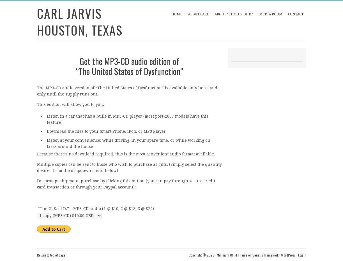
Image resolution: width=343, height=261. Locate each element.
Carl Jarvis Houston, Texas (80, 21)
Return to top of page (51, 255)
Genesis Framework (265, 255)
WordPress (288, 255)
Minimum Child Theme (232, 255)
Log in (302, 255)
